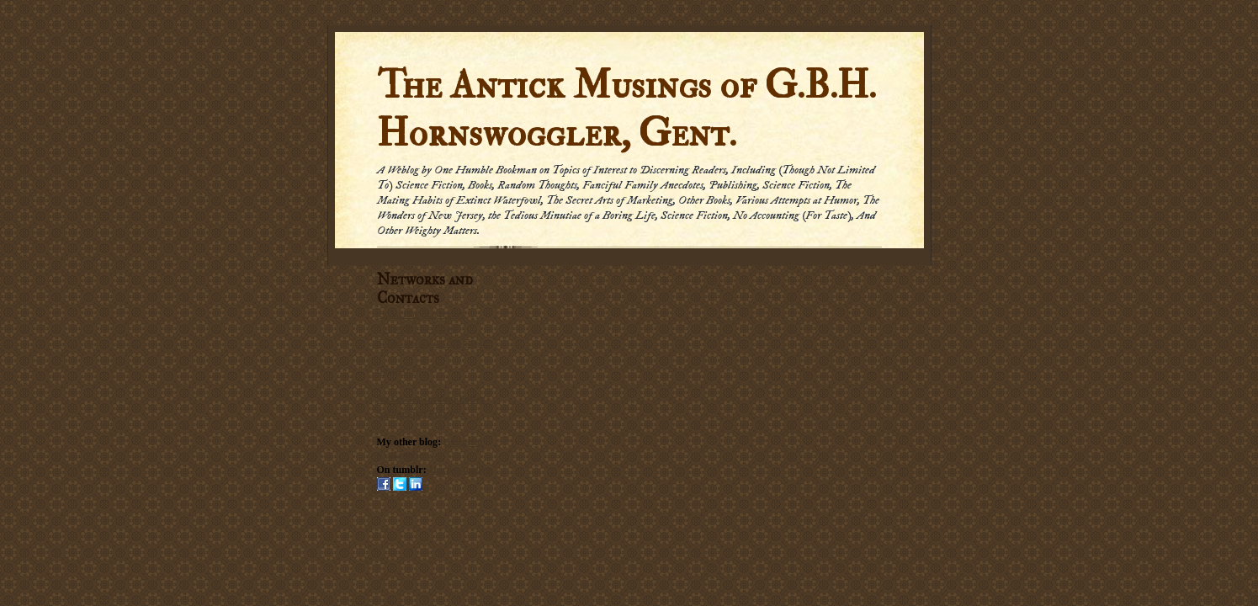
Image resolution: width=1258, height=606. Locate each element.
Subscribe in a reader (422, 314)
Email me (396, 370)
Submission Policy (416, 413)
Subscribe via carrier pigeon (434, 342)
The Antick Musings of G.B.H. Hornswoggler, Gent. (626, 109)
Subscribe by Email (416, 328)
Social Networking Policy (431, 399)
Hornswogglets (461, 470)
